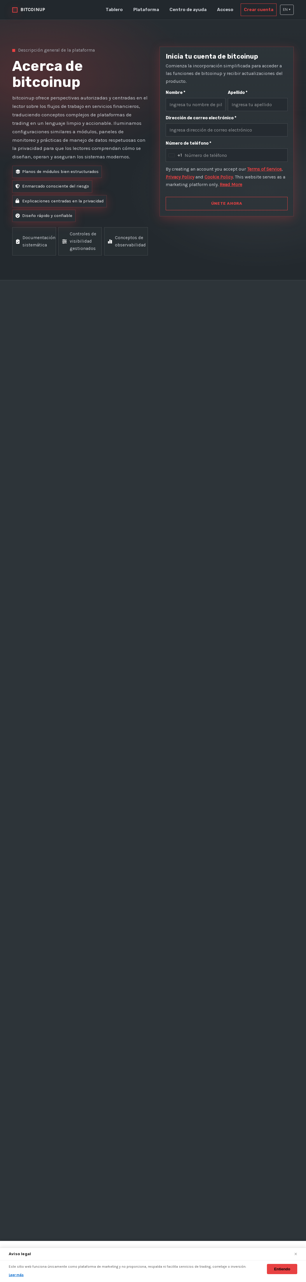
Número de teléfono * (188, 145)
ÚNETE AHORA (227, 213)
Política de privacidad (244, 1093)
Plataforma (151, 10)
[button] (286, 10)
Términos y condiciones (246, 1083)
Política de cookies (241, 1104)
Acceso (227, 10)
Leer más (16, 1275)
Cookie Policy (243, 179)
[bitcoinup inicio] (30, 9)
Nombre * (176, 92)
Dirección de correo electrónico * (200, 119)
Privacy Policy (201, 179)
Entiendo (282, 1269)
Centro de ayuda (191, 10)
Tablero (121, 10)
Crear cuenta (259, 10)
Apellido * (238, 92)
